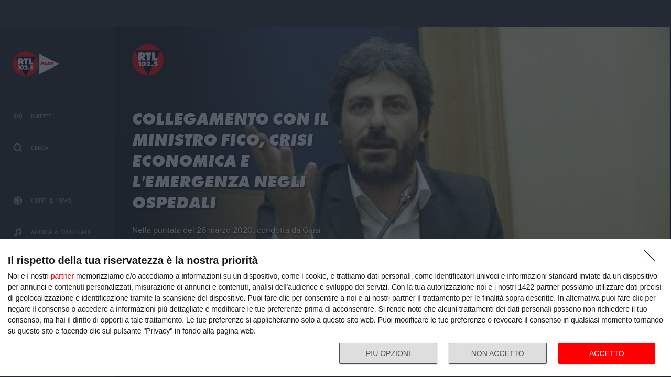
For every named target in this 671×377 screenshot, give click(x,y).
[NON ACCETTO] (652, 258)
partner (62, 276)
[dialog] (335, 308)
